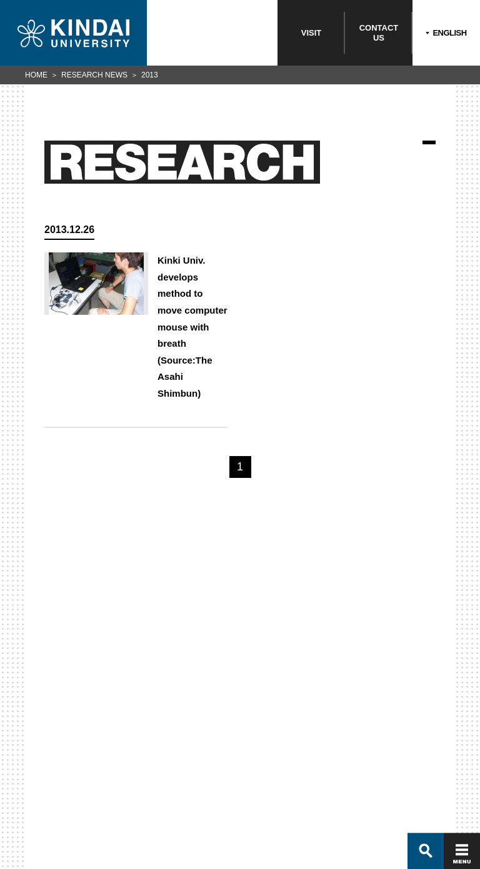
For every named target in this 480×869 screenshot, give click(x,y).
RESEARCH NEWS (94, 75)
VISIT (311, 32)
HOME (36, 75)
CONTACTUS (379, 32)
